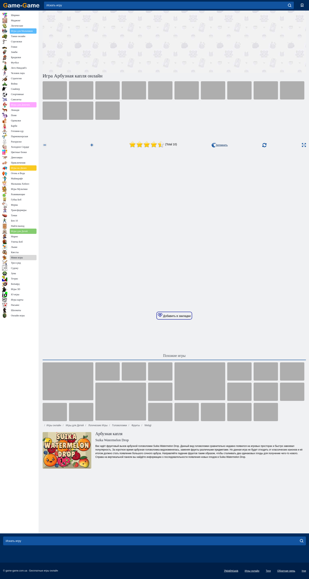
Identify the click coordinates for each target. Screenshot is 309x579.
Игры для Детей (74, 425)
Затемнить (220, 145)
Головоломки (119, 425)
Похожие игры (174, 356)
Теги (268, 570)
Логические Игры (98, 425)
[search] (289, 5)
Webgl (147, 425)
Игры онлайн (53, 425)
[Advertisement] (108, 41)
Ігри (304, 570)
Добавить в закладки (174, 315)
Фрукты (135, 425)
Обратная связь (286, 570)
